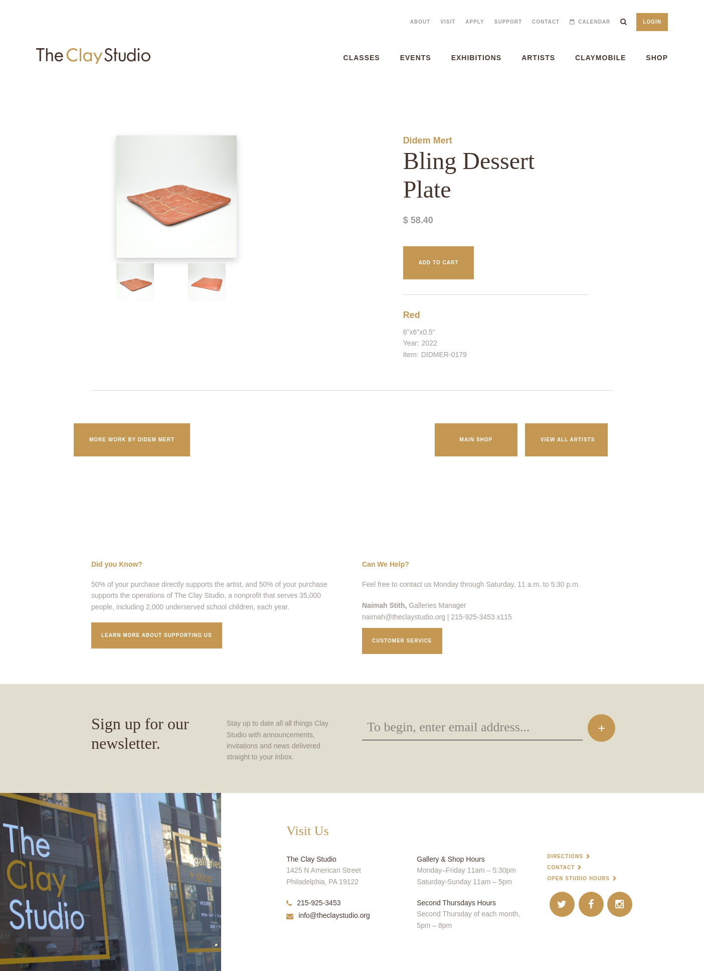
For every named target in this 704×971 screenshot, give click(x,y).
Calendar (594, 22)
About (420, 22)
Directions (565, 856)
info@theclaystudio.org (328, 915)
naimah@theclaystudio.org (403, 617)
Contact (546, 22)
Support (508, 22)
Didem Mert (427, 140)
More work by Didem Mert (131, 439)
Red (411, 315)
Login (652, 22)
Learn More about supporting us (156, 635)
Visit (447, 22)
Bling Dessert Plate (19, 95)
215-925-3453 (313, 903)
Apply (474, 22)
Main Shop (476, 439)
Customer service (402, 640)
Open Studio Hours (578, 878)
